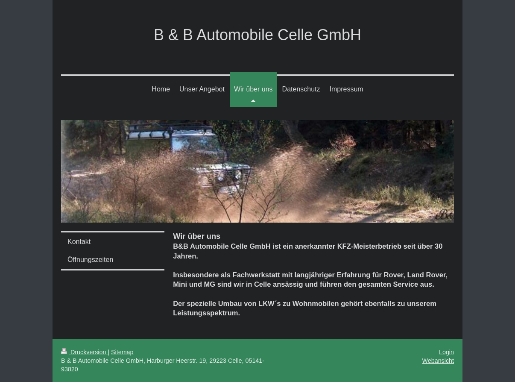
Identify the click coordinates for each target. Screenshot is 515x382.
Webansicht (438, 360)
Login (446, 352)
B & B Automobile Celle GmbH (257, 35)
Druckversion (84, 352)
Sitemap (122, 352)
